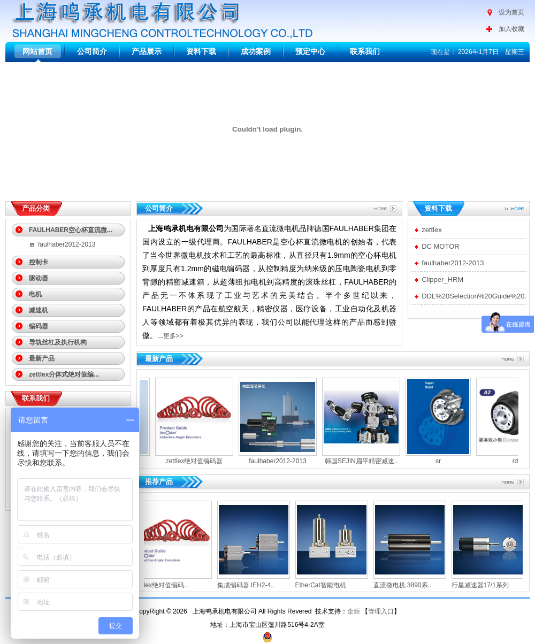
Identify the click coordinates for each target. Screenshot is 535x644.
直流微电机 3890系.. (406, 585)
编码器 (38, 326)
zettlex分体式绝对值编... (64, 374)
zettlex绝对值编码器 (190, 461)
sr (434, 461)
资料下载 (201, 51)
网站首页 (37, 51)
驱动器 (38, 278)
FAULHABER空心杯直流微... (70, 230)
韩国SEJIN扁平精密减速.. (357, 461)
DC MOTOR (441, 246)
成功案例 (256, 51)
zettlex (432, 230)
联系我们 (365, 51)
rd (512, 461)
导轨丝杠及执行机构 (58, 342)
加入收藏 (511, 29)
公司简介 (92, 51)
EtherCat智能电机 (324, 585)
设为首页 (511, 12)
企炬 (353, 611)
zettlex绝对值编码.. (164, 585)
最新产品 (42, 358)
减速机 (38, 310)
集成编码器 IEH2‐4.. (249, 585)
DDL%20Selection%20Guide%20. (474, 296)
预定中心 (310, 51)
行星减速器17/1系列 (484, 585)
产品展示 (147, 51)
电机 (35, 294)
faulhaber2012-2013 (66, 244)
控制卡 (38, 262)
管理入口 (381, 611)
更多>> (173, 336)
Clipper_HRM (442, 279)
